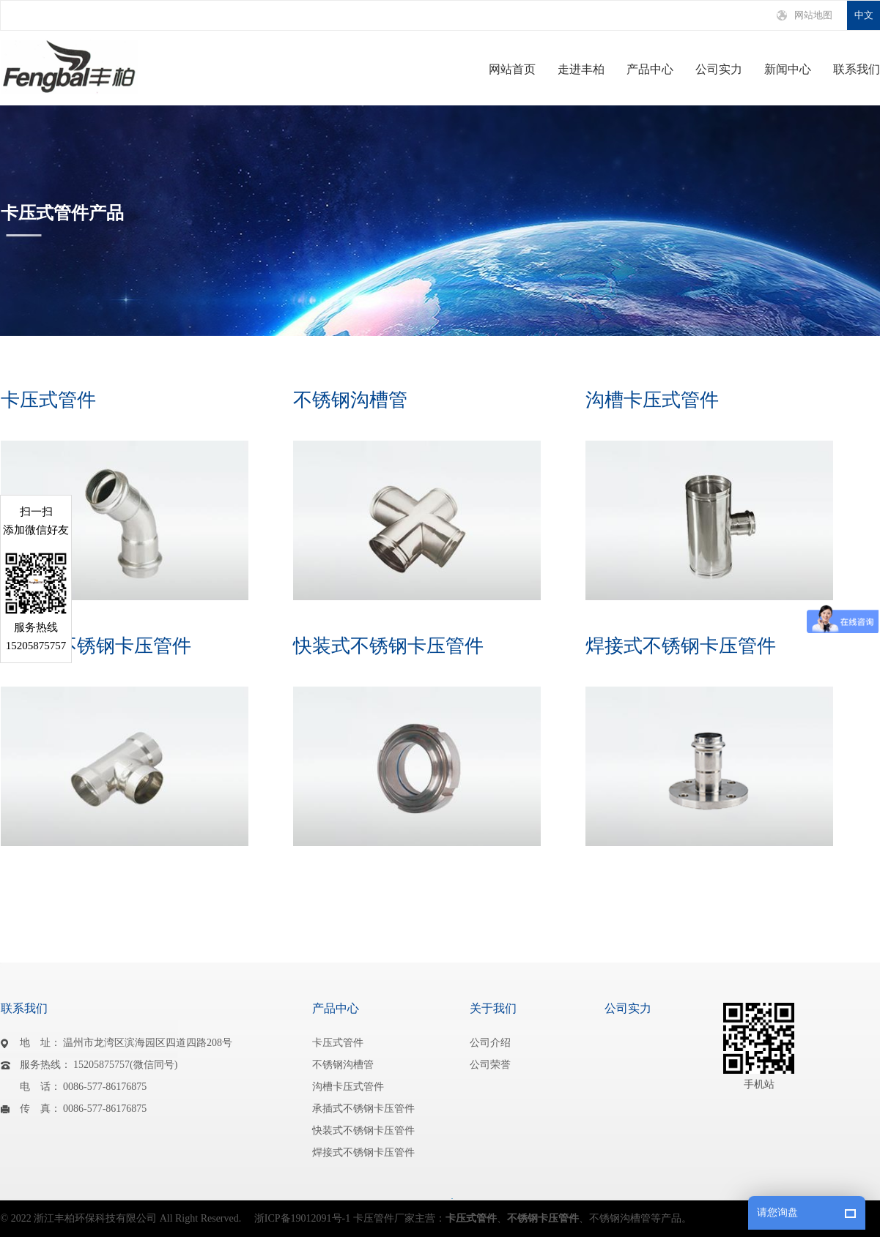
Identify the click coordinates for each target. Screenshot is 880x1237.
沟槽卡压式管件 (652, 400)
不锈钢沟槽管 (350, 400)
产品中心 (649, 69)
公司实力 (718, 69)
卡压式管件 (48, 400)
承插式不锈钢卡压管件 (96, 646)
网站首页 (512, 69)
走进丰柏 (581, 69)
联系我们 (856, 69)
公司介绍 (490, 1042)
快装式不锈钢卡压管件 (388, 646)
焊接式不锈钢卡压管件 (680, 646)
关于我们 (493, 1008)
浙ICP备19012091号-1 (302, 1218)
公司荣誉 (490, 1064)
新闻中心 (787, 69)
